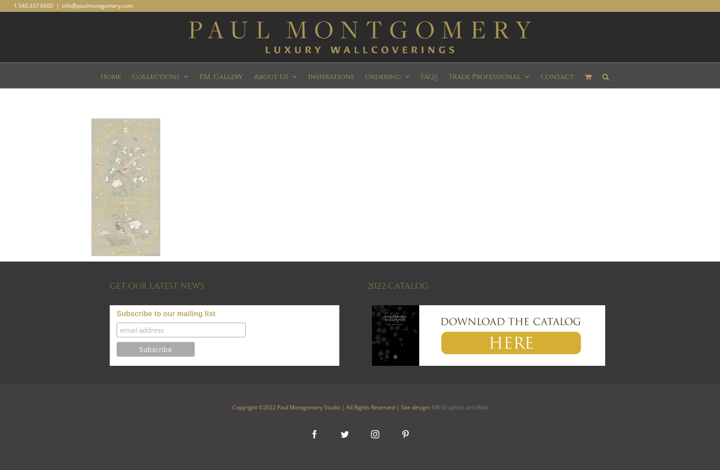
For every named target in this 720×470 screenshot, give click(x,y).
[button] (605, 75)
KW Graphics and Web (460, 407)
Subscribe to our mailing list (166, 314)
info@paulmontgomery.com (97, 6)
